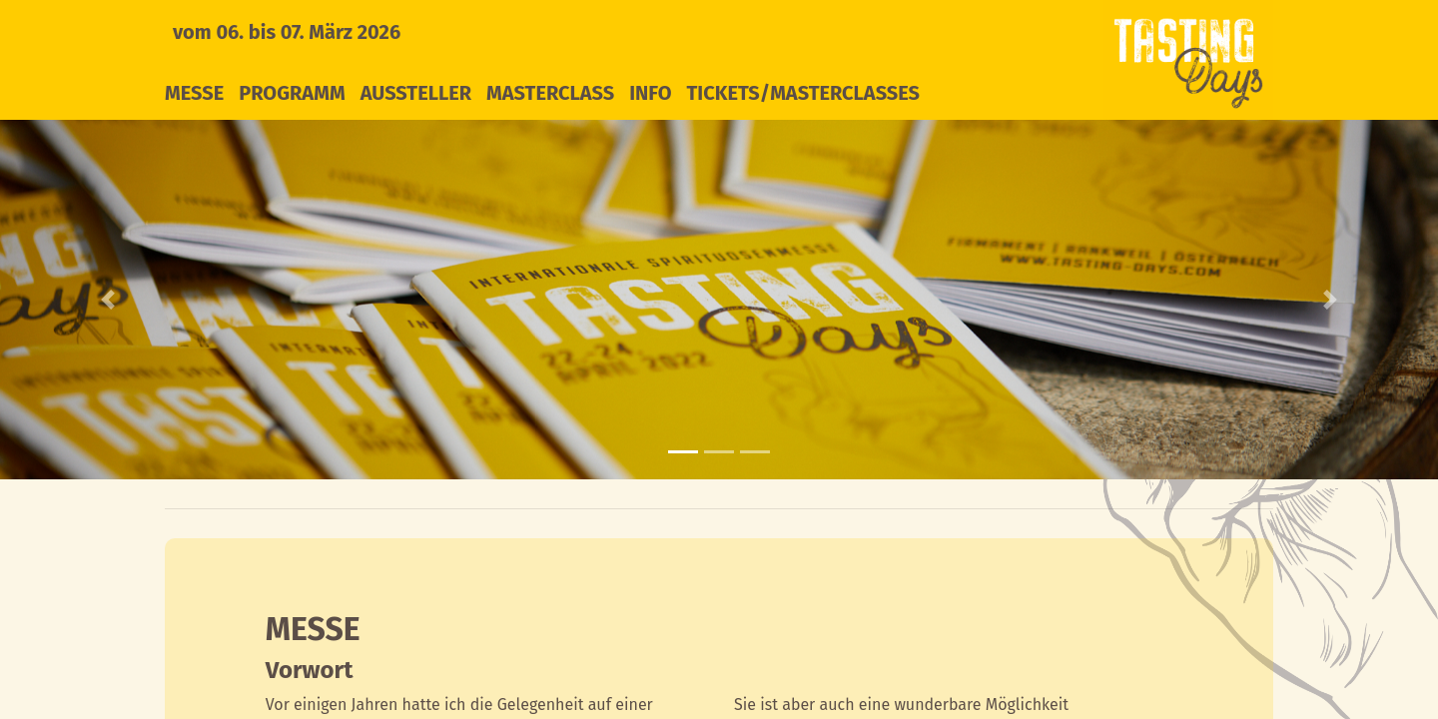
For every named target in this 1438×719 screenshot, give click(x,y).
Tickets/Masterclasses (804, 93)
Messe (194, 93)
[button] (108, 299)
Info (650, 93)
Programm (292, 93)
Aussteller (415, 93)
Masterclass (550, 93)
